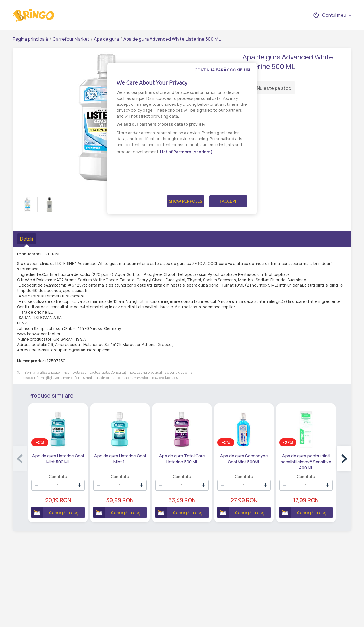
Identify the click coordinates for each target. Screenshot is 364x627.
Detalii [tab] (26, 239)
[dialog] (182, 138)
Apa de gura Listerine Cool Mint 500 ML (58, 459)
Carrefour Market (71, 39)
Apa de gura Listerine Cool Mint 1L (120, 459)
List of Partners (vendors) (186, 151)
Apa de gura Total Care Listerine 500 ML (182, 459)
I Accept (228, 201)
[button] (344, 458)
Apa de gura (106, 39)
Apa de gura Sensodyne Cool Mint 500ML (244, 459)
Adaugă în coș (54, 512)
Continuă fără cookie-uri (222, 70)
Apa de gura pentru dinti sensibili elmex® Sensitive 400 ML (306, 462)
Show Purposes (185, 201)
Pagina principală (30, 39)
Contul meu (329, 15)
